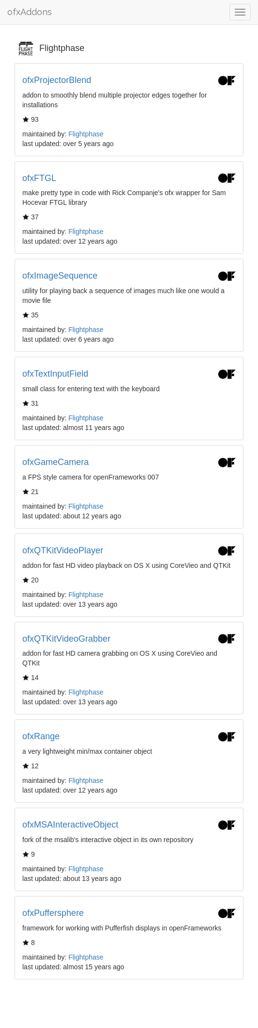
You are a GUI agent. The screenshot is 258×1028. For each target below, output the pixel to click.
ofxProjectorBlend (56, 80)
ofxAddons (29, 12)
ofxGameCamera (55, 462)
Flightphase (85, 134)
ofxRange (41, 736)
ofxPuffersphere (53, 913)
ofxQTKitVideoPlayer (62, 550)
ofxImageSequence (59, 276)
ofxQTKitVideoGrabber (66, 639)
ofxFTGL (39, 178)
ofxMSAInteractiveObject (70, 824)
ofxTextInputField (55, 374)
